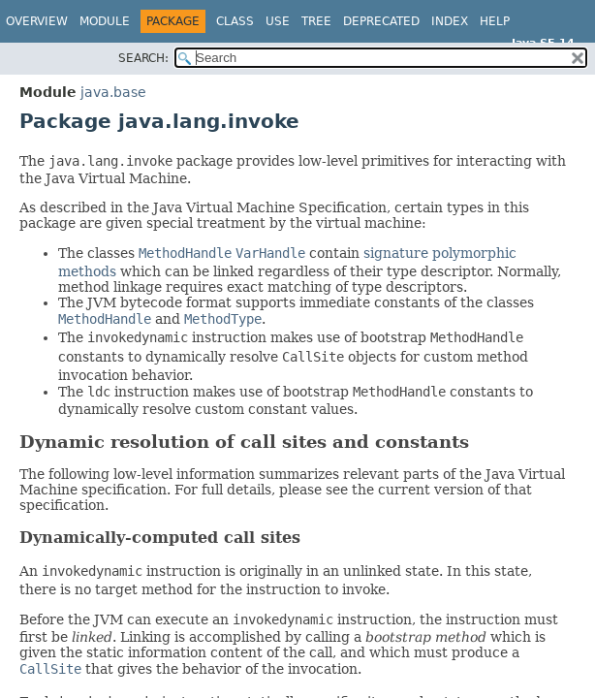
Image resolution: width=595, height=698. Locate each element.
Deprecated (381, 21)
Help (495, 21)
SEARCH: (143, 58)
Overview (37, 21)
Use (278, 21)
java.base (113, 92)
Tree (316, 21)
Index (449, 21)
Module (104, 21)
